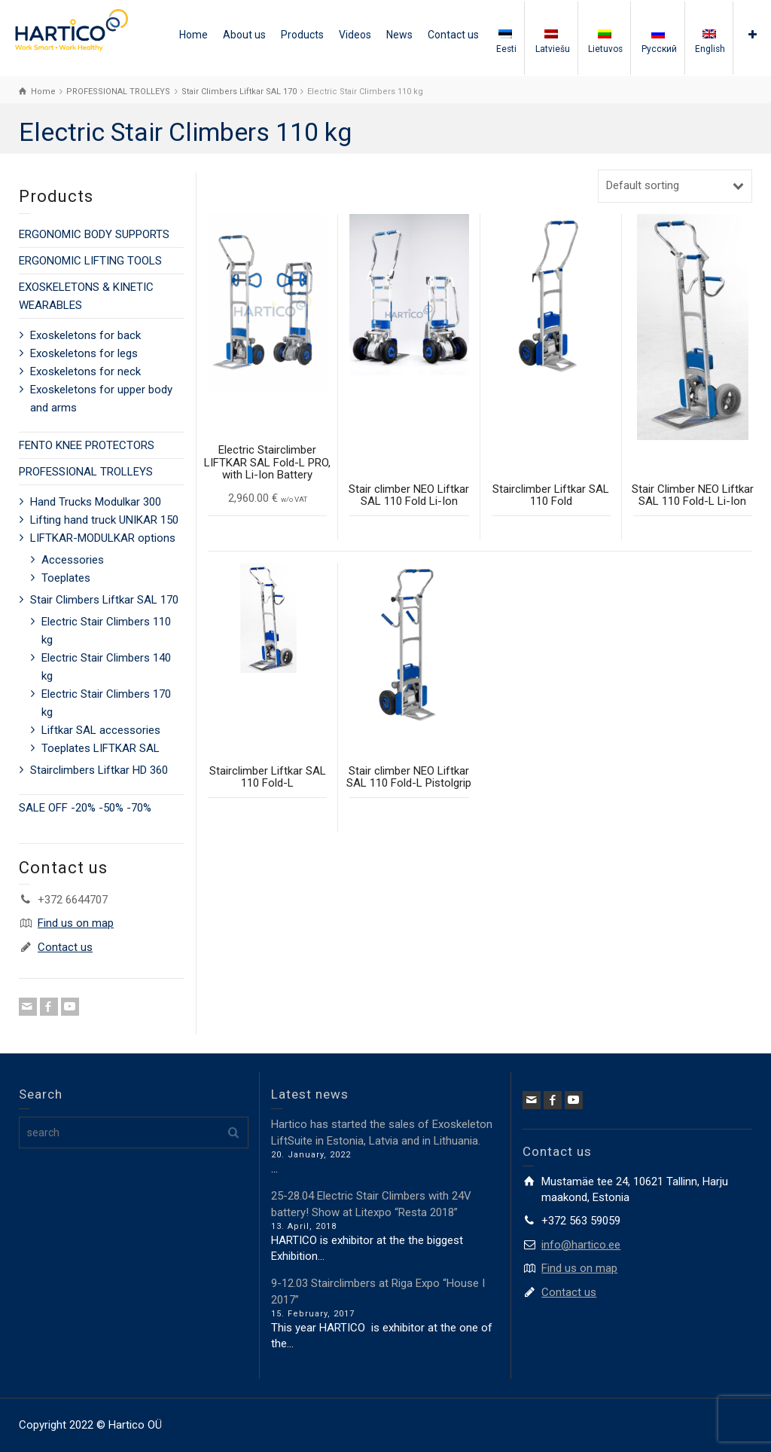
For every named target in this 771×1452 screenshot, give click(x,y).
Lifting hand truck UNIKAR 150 (104, 520)
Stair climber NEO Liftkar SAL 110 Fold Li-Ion (409, 495)
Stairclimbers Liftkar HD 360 (99, 770)
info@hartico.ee (580, 1245)
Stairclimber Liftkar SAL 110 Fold (550, 495)
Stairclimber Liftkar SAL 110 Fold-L (267, 777)
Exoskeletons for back (85, 335)
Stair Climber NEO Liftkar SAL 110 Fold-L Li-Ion (693, 495)
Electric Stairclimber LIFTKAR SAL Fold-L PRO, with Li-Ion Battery (267, 462)
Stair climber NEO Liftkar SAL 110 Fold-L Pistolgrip (408, 777)
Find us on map (76, 923)
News (399, 35)
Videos (355, 35)
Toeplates (65, 578)
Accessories (72, 560)
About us (244, 35)
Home (193, 35)
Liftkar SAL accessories (100, 730)
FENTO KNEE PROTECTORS (86, 445)
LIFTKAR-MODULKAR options (102, 538)
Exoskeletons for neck (85, 371)
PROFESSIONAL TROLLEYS (86, 471)
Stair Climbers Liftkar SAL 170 (104, 600)
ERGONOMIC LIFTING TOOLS (90, 260)
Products (302, 35)
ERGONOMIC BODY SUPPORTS (94, 234)
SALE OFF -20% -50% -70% (85, 808)
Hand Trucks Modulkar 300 (95, 502)
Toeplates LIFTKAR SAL (100, 748)
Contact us (453, 35)
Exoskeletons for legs (84, 353)
